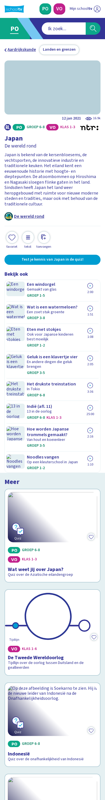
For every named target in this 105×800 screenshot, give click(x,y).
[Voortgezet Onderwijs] (59, 9)
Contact (13, 643)
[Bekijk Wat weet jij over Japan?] (52, 318)
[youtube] (44, 762)
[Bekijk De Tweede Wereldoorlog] (52, 390)
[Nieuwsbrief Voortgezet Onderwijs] (52, 722)
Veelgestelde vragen (27, 650)
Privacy (13, 665)
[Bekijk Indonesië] (52, 460)
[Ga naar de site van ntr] (79, 773)
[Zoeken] (93, 28)
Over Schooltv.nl (23, 658)
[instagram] (19, 762)
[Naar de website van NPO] (97, 9)
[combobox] (45, 28)
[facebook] (7, 762)
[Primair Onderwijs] (45, 9)
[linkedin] (32, 762)
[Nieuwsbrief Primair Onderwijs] (52, 707)
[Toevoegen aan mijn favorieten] (12, 239)
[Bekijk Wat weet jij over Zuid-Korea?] (52, 528)
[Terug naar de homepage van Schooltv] (14, 9)
